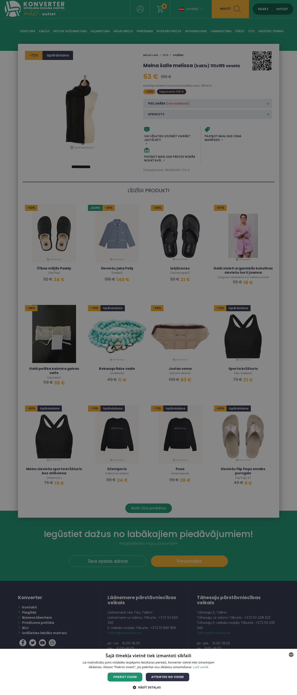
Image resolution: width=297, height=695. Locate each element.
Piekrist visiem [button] (125, 677)
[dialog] (148, 347)
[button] (148, 687)
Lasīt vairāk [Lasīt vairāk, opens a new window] (200, 667)
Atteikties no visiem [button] (167, 677)
